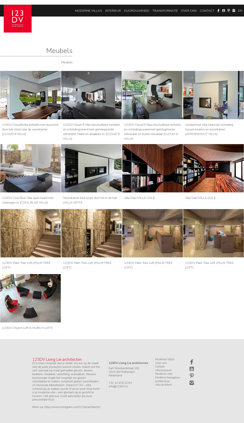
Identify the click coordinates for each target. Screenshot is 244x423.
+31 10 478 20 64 (120, 383)
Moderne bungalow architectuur (167, 379)
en (240, 11)
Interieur (113, 11)
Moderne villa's (88, 11)
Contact (207, 11)
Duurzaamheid (136, 11)
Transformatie (165, 11)
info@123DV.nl (118, 386)
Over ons (189, 11)
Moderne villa (163, 374)
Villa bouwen (163, 370)
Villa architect (163, 385)
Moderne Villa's (164, 359)
